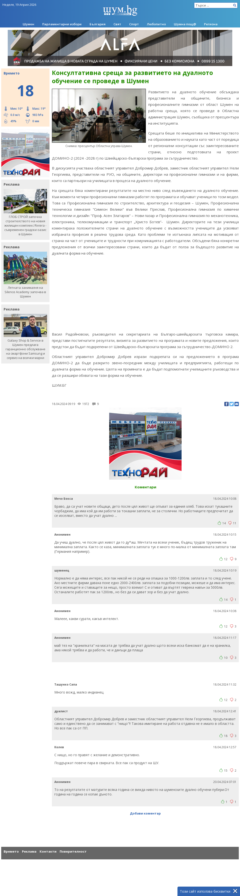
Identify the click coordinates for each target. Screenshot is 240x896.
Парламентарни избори (62, 24)
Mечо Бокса (63, 499)
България (98, 24)
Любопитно (156, 24)
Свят (117, 24)
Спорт (134, 24)
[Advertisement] (145, 293)
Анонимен (62, 534)
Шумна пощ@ (185, 24)
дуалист (61, 711)
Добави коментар (145, 813)
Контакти (48, 851)
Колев (59, 747)
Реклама (29, 851)
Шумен (28, 24)
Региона (211, 24)
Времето (11, 851)
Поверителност (73, 851)
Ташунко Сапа (65, 684)
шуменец (61, 570)
